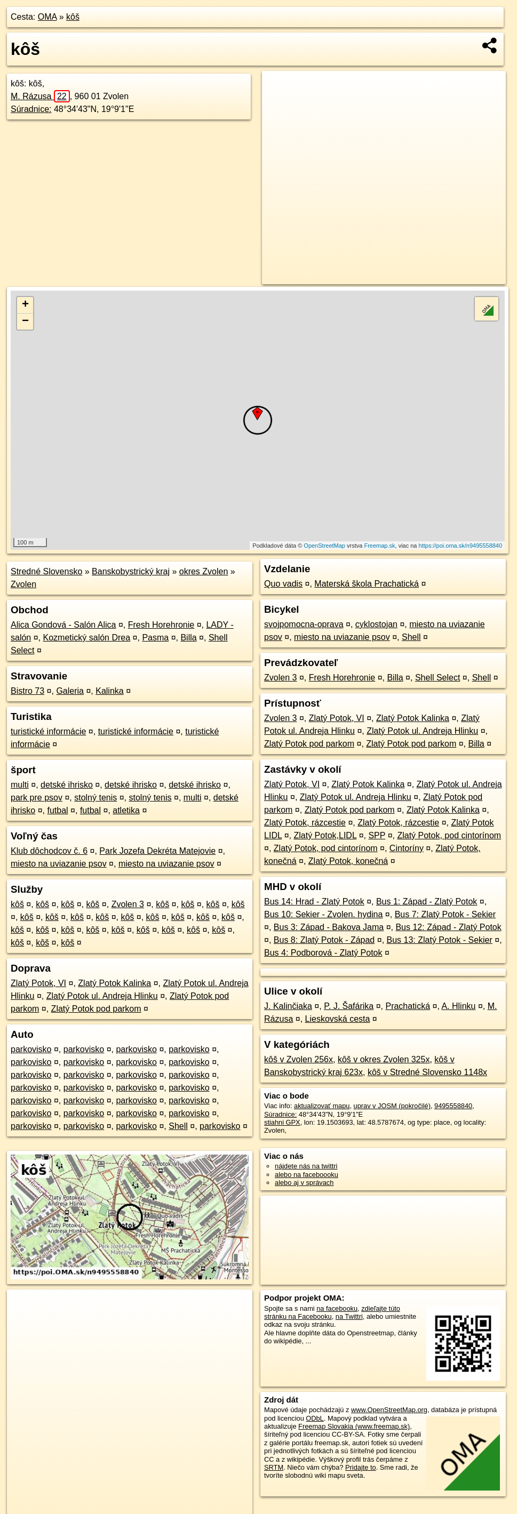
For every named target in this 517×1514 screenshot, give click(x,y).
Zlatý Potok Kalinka (114, 983)
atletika (126, 810)
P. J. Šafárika (348, 1006)
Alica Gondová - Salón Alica (63, 624)
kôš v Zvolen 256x (298, 1059)
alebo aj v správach (304, 1183)
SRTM (273, 1467)
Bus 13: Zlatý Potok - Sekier (439, 939)
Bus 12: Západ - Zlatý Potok (448, 927)
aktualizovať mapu (321, 1106)
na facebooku (336, 1308)
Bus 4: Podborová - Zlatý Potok (323, 952)
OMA (47, 16)
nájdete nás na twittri (306, 1166)
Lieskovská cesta (337, 1018)
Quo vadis (283, 583)
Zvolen (23, 584)
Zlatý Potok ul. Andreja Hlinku (102, 995)
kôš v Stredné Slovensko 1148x (427, 1072)
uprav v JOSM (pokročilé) (392, 1106)
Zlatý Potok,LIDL (325, 835)
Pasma (155, 637)
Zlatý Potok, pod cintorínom (449, 835)
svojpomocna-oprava (304, 624)
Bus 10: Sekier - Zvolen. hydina (323, 914)
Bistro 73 (27, 690)
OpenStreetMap (324, 545)
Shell (178, 1126)
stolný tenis (95, 797)
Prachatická (407, 1006)
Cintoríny (406, 848)
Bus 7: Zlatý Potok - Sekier (445, 914)
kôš (72, 16)
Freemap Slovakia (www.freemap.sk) (354, 1426)
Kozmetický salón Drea (87, 637)
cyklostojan (376, 624)
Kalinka (109, 690)
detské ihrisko (67, 784)
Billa (188, 637)
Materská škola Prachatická (366, 583)
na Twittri (349, 1316)
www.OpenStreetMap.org (389, 1410)
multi (20, 784)
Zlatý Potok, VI (38, 983)
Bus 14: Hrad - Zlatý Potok (314, 901)
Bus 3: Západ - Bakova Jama (329, 927)
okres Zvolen (203, 571)
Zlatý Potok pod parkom (96, 1008)
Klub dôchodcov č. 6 (49, 850)
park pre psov (36, 797)
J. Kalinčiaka (288, 1006)
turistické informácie (48, 731)
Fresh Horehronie (161, 624)
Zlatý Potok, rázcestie (305, 822)
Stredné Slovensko (46, 571)
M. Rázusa (40, 96)
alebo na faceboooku (306, 1175)
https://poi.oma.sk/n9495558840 (461, 545)
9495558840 (453, 1106)
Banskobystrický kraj (131, 571)
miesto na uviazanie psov (59, 863)
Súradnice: (31, 109)
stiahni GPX (282, 1122)
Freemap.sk (379, 545)
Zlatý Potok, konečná (348, 861)
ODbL (314, 1418)
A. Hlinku (458, 1006)
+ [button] (25, 305)
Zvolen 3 (128, 904)
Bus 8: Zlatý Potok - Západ (324, 939)
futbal (57, 810)
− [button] (25, 322)
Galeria (70, 690)
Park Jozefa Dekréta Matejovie (157, 850)
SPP (376, 835)
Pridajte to (360, 1467)
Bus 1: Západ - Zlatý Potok (426, 901)
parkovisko (31, 1049)
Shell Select (437, 677)
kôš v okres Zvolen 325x (384, 1059)
